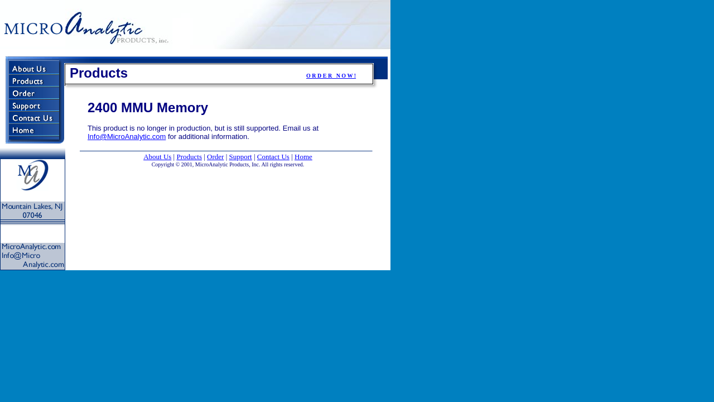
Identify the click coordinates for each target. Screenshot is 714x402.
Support (240, 156)
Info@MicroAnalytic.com (127, 136)
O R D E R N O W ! (331, 76)
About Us (157, 156)
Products (189, 156)
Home (303, 156)
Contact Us (273, 156)
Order (215, 156)
